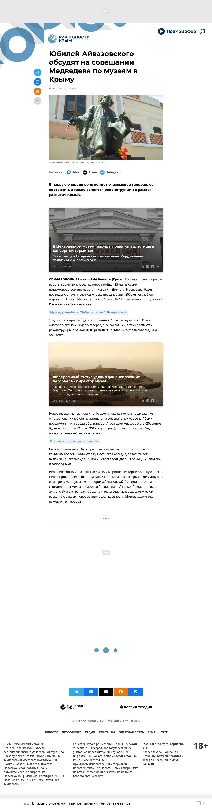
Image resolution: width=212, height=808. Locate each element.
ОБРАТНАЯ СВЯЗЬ (131, 733)
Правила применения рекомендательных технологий (32, 782)
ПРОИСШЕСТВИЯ (116, 721)
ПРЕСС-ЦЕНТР (71, 733)
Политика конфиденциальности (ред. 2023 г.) (34, 776)
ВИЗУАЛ (135, 721)
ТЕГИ (164, 733)
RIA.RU (152, 733)
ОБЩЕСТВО (96, 721)
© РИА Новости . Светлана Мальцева (66, 162)
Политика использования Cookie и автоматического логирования (27, 770)
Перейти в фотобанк (95, 162)
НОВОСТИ (51, 733)
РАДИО (90, 733)
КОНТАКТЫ (107, 733)
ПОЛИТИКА (78, 721)
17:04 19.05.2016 (57, 88)
